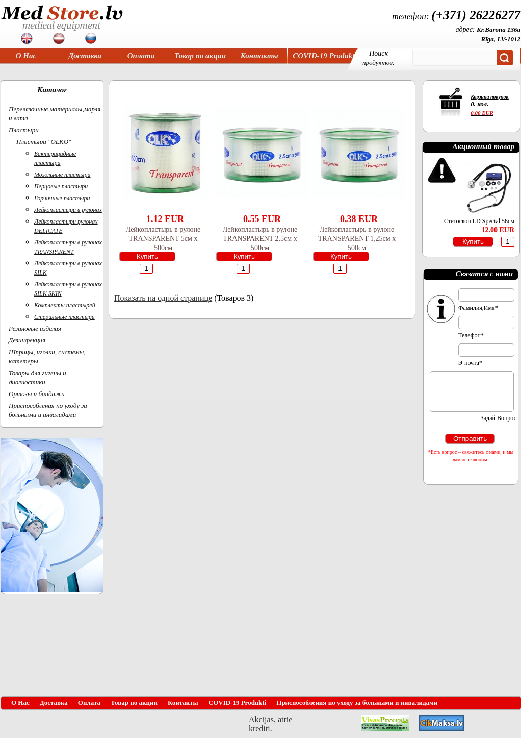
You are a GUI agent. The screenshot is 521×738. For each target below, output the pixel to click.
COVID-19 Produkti (324, 56)
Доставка (84, 56)
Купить (147, 256)
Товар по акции (200, 56)
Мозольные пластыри (62, 174)
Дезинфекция (27, 340)
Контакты (259, 56)
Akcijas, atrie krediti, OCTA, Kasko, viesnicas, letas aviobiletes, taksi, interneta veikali (270, 723)
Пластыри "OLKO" (43, 141)
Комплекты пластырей (64, 305)
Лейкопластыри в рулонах (68, 209)
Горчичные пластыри (62, 198)
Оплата (141, 56)
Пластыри (24, 130)
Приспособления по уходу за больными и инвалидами (356, 702)
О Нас (26, 56)
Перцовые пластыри (61, 186)
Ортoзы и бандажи (37, 394)
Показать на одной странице (163, 297)
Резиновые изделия (35, 328)
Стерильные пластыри (64, 317)
